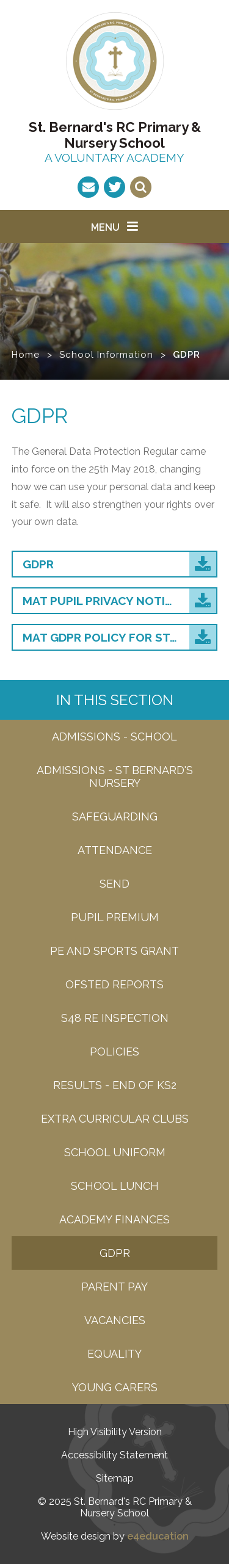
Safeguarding (115, 816)
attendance (115, 850)
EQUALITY (114, 1353)
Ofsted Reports (114, 984)
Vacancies (114, 1320)
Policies (114, 1051)
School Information (106, 354)
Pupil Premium (115, 917)
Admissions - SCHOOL (114, 736)
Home (26, 354)
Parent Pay (114, 1286)
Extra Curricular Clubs (115, 1118)
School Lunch (115, 1185)
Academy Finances (114, 1219)
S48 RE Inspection (115, 1018)
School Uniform (114, 1152)
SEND (114, 883)
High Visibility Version (115, 1432)
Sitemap (115, 1478)
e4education (158, 1536)
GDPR (186, 354)
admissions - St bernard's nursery (115, 776)
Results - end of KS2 (114, 1085)
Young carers (115, 1387)
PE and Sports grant (114, 950)
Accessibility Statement (114, 1455)
